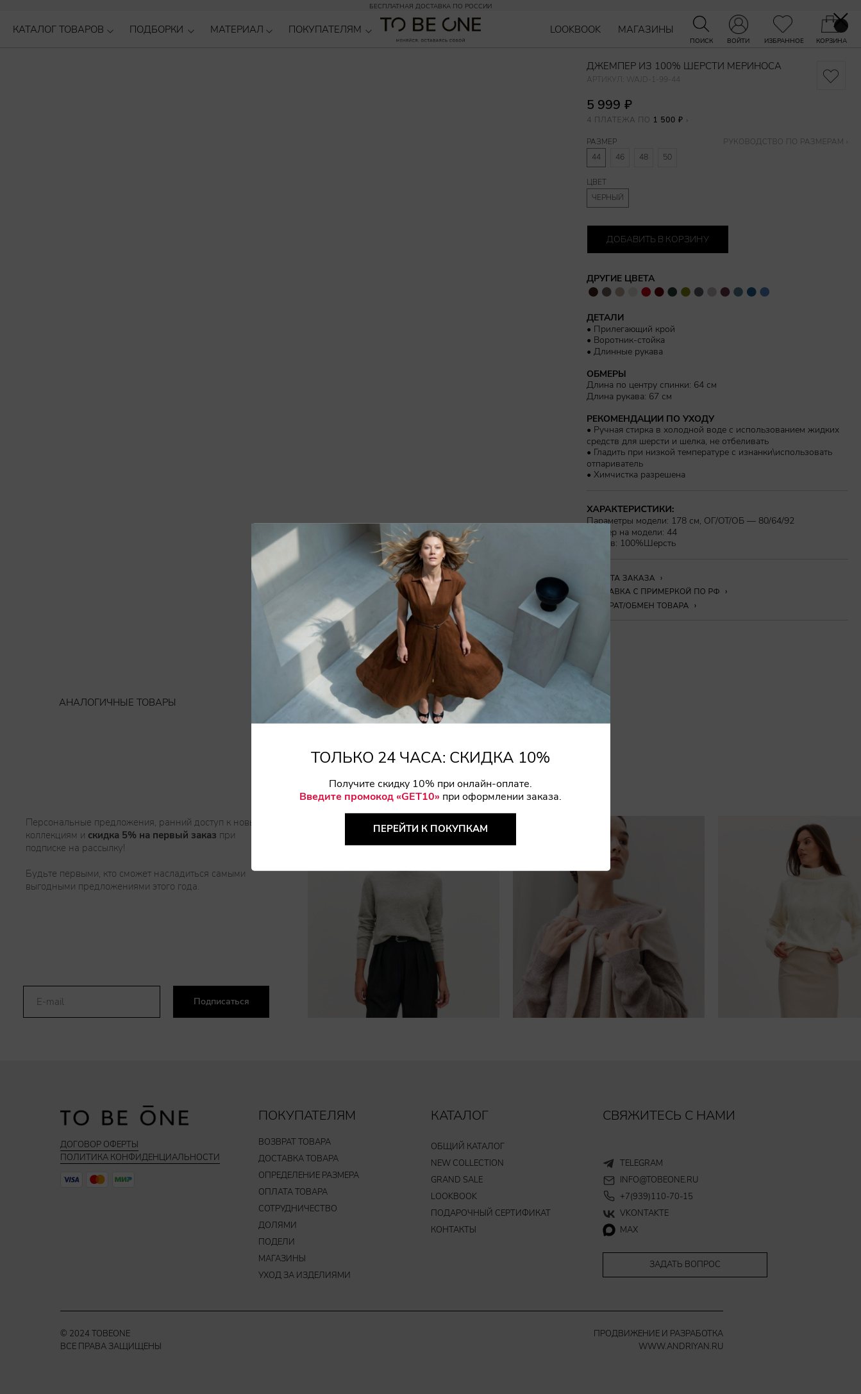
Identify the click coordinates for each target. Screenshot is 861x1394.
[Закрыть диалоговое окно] (841, 20)
